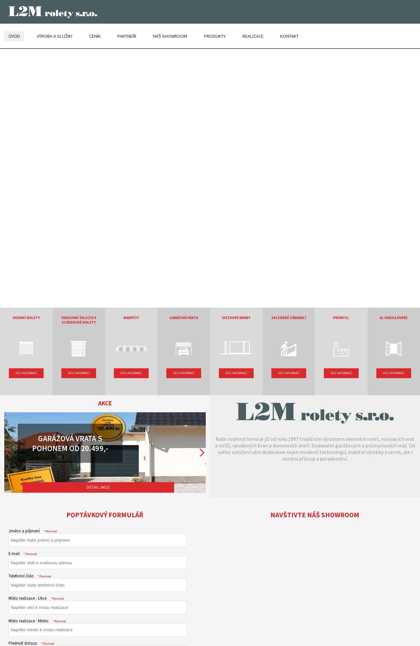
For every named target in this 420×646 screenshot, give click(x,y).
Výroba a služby (55, 35)
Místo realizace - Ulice (36, 597)
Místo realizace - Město (37, 620)
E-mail (23, 553)
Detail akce (98, 487)
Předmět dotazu (31, 642)
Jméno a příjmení (33, 530)
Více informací (26, 373)
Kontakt (289, 35)
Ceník (95, 35)
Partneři (126, 35)
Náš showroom (170, 35)
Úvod (14, 35)
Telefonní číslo (30, 575)
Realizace (252, 35)
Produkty (215, 35)
